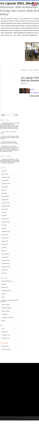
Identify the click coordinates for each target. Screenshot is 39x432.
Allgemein (4, 284)
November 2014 (6, 263)
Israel (3, 297)
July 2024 (4, 212)
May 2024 (4, 215)
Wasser (3, 320)
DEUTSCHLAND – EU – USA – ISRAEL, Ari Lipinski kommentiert (19, 35)
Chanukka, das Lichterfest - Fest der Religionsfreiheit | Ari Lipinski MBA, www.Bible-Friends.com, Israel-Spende (10, 160)
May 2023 (4, 228)
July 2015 (4, 247)
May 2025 (4, 190)
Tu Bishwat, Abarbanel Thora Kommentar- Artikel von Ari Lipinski (9, 142)
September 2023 (6, 222)
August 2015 (5, 244)
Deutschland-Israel (6, 290)
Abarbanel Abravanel (7, 281)
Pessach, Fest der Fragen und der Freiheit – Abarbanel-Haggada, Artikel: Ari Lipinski (9, 137)
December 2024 (6, 202)
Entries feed (5, 331)
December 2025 (6, 177)
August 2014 (5, 270)
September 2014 (6, 266)
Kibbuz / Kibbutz (6, 311)
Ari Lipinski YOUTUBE (7, 21)
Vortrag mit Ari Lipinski (7, 317)
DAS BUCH (16, 18)
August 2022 (5, 234)
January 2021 (5, 241)
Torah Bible (4, 314)
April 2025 (4, 193)
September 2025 (6, 183)
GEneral (4, 293)
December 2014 (6, 260)
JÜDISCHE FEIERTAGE (8, 163)
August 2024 (5, 209)
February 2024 (5, 218)
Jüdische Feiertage (6, 307)
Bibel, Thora (5, 287)
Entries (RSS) (5, 346)
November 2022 (6, 231)
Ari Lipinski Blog (26, 18)
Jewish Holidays (6, 304)
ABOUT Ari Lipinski (6, 18)
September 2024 (6, 206)
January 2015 (5, 257)
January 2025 (5, 199)
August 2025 (5, 186)
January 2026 (5, 174)
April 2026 (4, 170)
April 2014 (4, 273)
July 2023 (4, 225)
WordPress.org (5, 338)
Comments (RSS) (6, 349)
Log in (3, 328)
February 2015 (5, 254)
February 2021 (5, 238)
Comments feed (6, 335)
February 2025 (5, 196)
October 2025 (5, 180)
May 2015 (4, 250)
